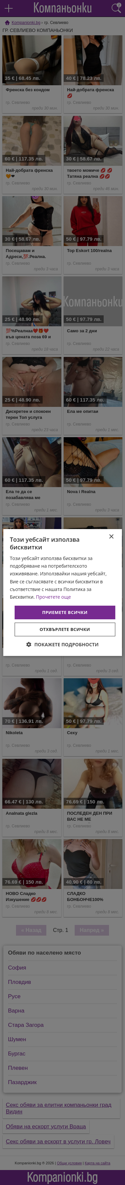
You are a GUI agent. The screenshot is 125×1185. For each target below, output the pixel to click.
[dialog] (62, 592)
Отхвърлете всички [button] (65, 629)
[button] (62, 644)
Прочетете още (53, 597)
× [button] (111, 536)
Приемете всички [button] (64, 612)
